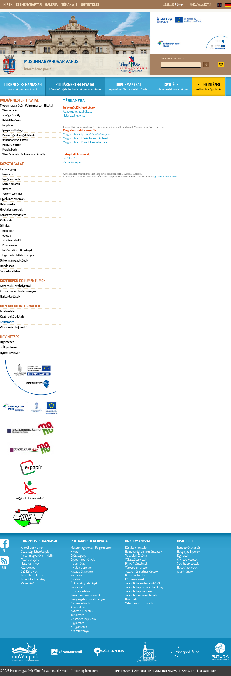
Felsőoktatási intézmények (17, 250)
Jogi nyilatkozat (166, 671)
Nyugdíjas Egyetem (188, 552)
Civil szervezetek (187, 560)
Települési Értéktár (136, 556)
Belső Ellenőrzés (11, 120)
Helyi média (7, 204)
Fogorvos (7, 174)
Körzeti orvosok (11, 184)
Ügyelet (6, 188)
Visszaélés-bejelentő (13, 327)
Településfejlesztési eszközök (143, 583)
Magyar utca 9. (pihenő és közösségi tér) (87, 134)
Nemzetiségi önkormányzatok (143, 552)
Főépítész (7, 125)
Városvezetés (10, 110)
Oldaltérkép (208, 671)
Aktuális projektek (32, 548)
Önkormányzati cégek (14, 260)
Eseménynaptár (29, 5)
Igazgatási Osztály (12, 130)
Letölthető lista (72, 158)
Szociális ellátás (10, 271)
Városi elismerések (136, 567)
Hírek (8, 5)
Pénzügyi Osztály (11, 144)
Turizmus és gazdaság (39, 541)
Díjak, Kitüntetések (136, 564)
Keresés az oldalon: (172, 58)
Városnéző (27, 583)
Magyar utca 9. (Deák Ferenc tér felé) (85, 138)
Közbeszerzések (135, 579)
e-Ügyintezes (8, 347)
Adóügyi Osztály (11, 115)
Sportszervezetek (188, 564)
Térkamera (7, 322)
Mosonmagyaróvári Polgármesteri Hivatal (26, 105)
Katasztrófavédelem (13, 215)
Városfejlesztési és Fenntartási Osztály (23, 154)
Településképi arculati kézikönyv (145, 587)
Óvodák (6, 235)
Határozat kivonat (74, 115)
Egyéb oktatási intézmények (18, 255)
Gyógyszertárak (11, 179)
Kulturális (6, 220)
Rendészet (7, 266)
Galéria (51, 5)
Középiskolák (9, 245)
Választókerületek (136, 560)
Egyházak (183, 556)
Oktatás (5, 226)
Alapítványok (185, 571)
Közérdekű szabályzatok (16, 286)
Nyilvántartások (10, 296)
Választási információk (139, 603)
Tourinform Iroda (32, 575)
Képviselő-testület (136, 548)
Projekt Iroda (9, 149)
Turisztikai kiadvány (33, 579)
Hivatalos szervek (11, 209)
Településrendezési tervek (141, 595)
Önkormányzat (137, 541)
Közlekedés (28, 567)
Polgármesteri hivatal (90, 541)
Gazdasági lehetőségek (35, 552)
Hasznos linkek (30, 564)
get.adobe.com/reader (165, 176)
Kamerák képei (72, 162)
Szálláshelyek (29, 571)
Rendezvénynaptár (188, 548)
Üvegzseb (131, 599)
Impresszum (123, 671)
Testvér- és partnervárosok (141, 571)
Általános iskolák (12, 240)
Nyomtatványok (10, 353)
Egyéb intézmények (12, 199)
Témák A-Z (69, 5)
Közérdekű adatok (12, 316)
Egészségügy (8, 169)
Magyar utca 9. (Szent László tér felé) (85, 142)
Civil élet (185, 541)
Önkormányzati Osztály (15, 139)
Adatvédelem (8, 311)
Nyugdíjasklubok (187, 567)
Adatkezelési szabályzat (77, 112)
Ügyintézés (90, 5)
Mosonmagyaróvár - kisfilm (38, 556)
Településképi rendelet (139, 591)
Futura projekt (30, 560)
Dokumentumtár (135, 575)
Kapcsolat (189, 671)
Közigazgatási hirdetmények (18, 291)
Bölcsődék (8, 230)
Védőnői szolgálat (12, 193)
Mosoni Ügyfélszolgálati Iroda (18, 135)
